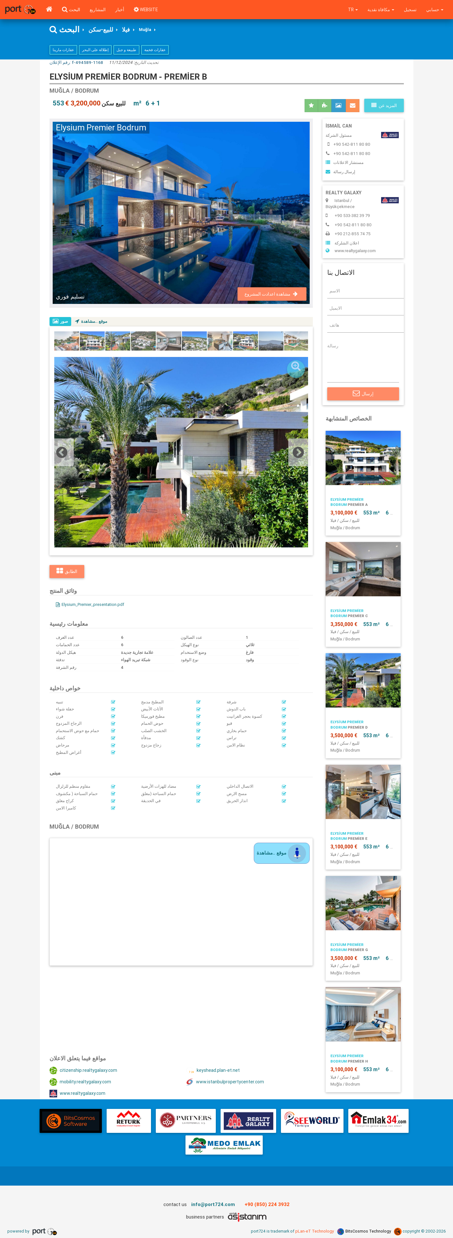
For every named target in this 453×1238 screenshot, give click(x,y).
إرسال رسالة (340, 172)
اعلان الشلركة (342, 243)
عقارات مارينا (63, 50)
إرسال (363, 394)
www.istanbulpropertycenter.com (226, 1082)
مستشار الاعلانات (345, 163)
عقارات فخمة (155, 50)
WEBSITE (146, 9)
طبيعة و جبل (126, 50)
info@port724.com (213, 1205)
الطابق (67, 572)
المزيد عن (384, 106)
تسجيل (410, 9)
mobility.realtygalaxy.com (80, 1082)
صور (60, 321)
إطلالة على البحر (95, 50)
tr (351, 9)
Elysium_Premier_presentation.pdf (90, 604)
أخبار (119, 9)
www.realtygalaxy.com (77, 1094)
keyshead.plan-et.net (213, 1071)
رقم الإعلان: (76, 63)
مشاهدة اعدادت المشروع (271, 294)
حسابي (434, 9)
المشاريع (98, 9)
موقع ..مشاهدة (91, 321)
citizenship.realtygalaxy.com (83, 1071)
